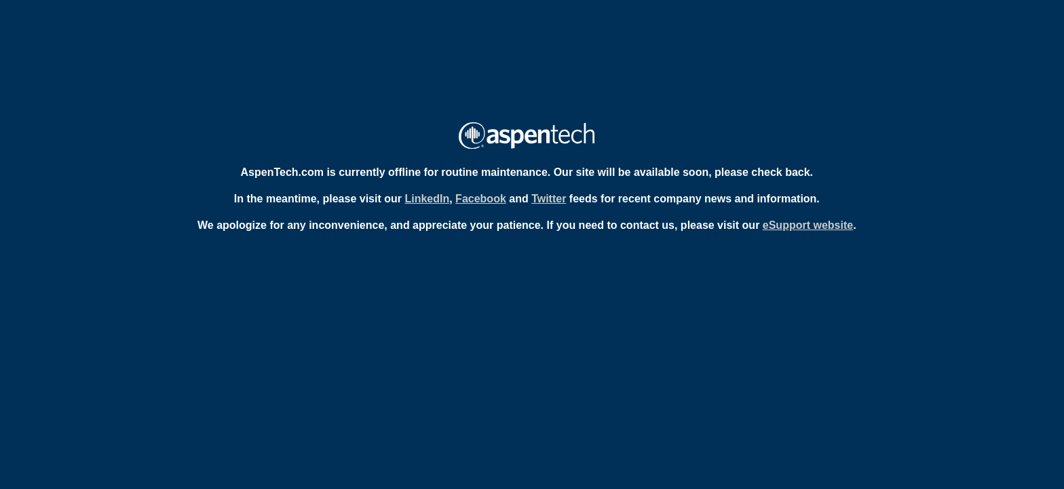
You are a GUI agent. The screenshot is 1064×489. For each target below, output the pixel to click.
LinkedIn (426, 198)
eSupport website (808, 225)
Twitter (548, 198)
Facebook (480, 198)
